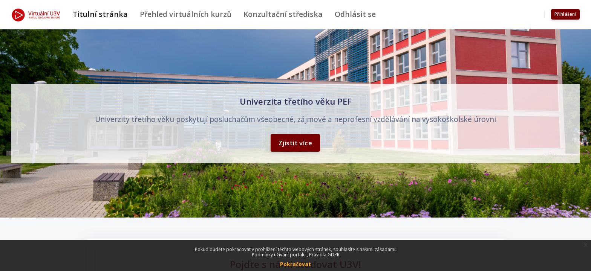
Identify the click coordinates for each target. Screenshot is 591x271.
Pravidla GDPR (324, 254)
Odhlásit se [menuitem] (355, 14)
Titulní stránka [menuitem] (100, 14)
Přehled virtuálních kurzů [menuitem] (185, 14)
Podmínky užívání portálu (279, 254)
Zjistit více (295, 142)
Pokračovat (295, 264)
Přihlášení (565, 14)
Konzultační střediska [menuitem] (283, 14)
